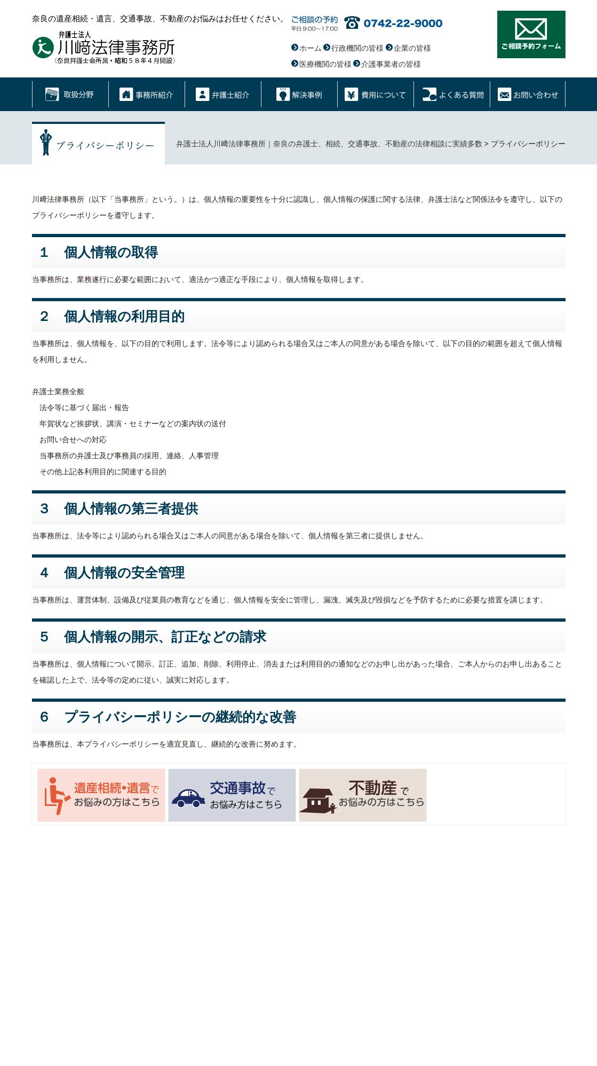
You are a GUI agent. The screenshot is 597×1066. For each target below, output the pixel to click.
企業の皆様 (412, 48)
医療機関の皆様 (325, 64)
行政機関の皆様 (357, 48)
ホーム (310, 48)
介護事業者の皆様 (391, 64)
